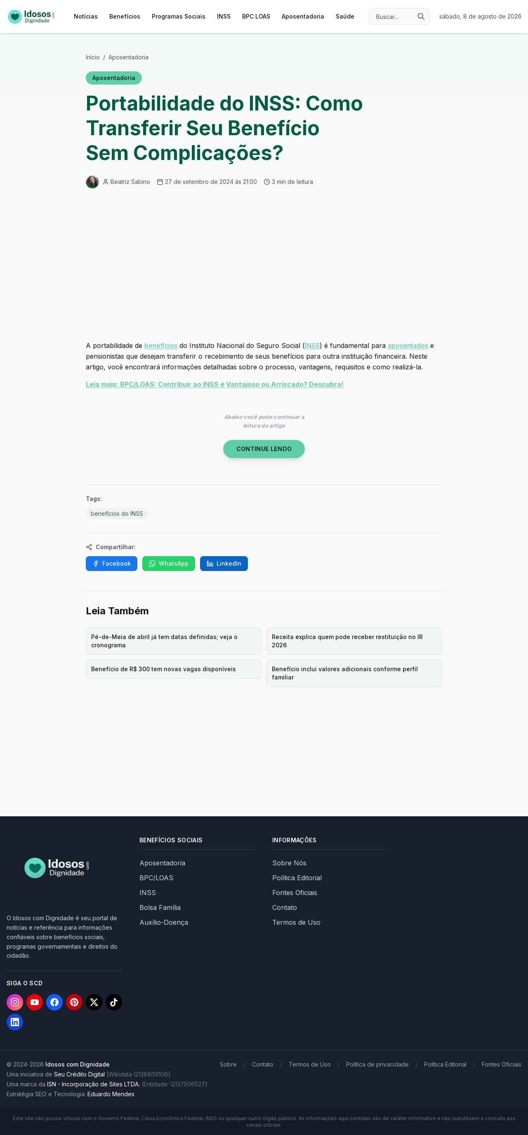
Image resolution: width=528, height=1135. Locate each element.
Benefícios (124, 16)
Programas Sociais (178, 16)
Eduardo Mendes (110, 1093)
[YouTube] (34, 1002)
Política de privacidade (377, 1064)
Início (93, 57)
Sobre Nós (289, 863)
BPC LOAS (256, 16)
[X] (94, 1002)
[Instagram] (15, 1002)
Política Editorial (297, 878)
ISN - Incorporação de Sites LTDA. (93, 1084)
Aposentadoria (303, 16)
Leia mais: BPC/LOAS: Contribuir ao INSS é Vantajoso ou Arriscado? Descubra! (215, 384)
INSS (224, 16)
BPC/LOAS (156, 878)
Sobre (228, 1064)
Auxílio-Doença (163, 922)
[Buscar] (421, 16)
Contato (284, 907)
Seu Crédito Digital (79, 1074)
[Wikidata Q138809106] (138, 1074)
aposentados (408, 345)
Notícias (86, 16)
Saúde (345, 16)
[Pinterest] (74, 1002)
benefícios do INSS (117, 513)
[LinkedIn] (15, 1022)
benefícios (160, 345)
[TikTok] (114, 1002)
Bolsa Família (160, 907)
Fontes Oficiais (294, 892)
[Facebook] (54, 1002)
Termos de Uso (296, 922)
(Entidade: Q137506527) (174, 1084)
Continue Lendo (264, 448)
